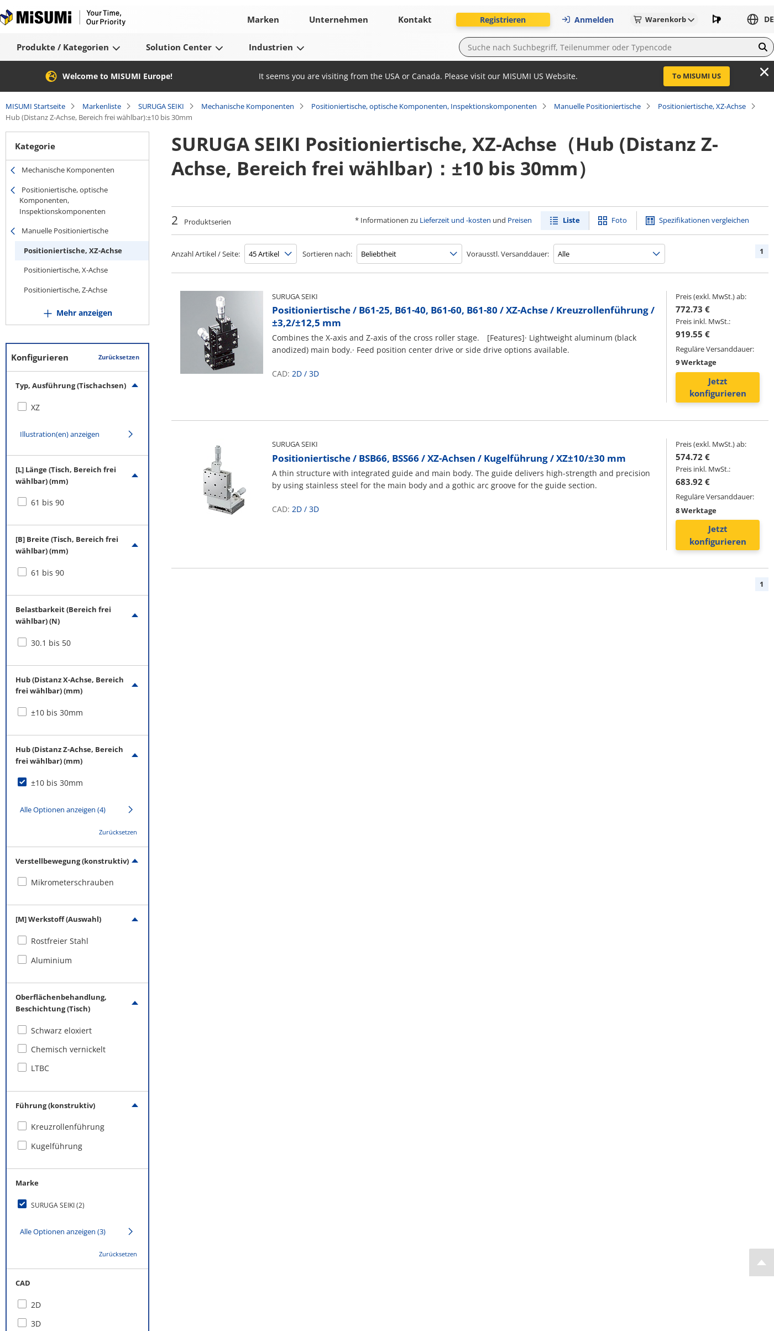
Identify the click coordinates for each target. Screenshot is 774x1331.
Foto (619, 220)
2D (297, 373)
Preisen (520, 220)
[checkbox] (77, 407)
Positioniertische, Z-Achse (65, 290)
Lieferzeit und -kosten (455, 220)
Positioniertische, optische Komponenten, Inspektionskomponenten (424, 106)
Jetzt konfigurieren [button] (717, 387)
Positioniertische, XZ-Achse (702, 106)
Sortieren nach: (327, 254)
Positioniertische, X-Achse (66, 270)
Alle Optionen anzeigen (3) (63, 1231)
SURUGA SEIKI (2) (58, 1205)
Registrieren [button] (503, 19)
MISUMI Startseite (35, 106)
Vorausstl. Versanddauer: (508, 254)
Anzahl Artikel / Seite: (205, 254)
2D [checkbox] (36, 1304)
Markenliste (101, 106)
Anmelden (587, 19)
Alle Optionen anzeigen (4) (63, 810)
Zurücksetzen (118, 357)
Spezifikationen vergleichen (704, 220)
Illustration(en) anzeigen (60, 434)
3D (314, 373)
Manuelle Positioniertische (597, 106)
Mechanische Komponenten (247, 106)
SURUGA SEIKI (161, 106)
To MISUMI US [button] (696, 76)
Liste (571, 220)
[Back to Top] (761, 1262)
